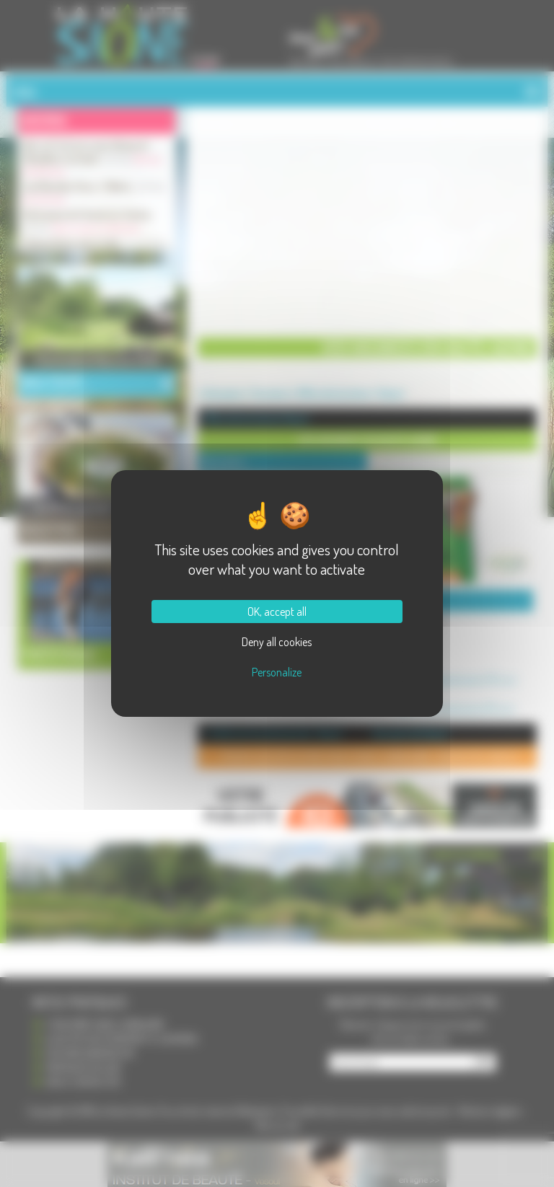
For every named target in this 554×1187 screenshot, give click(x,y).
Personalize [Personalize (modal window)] (277, 672)
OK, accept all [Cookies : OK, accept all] (277, 611)
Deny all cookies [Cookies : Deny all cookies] (277, 642)
